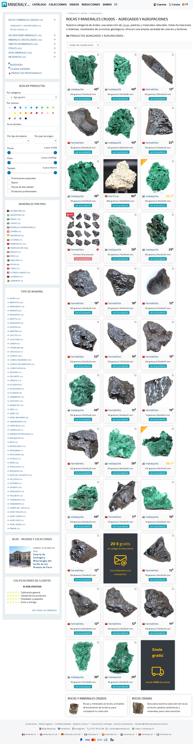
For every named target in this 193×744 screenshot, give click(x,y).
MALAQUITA (17, 438)
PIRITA (14, 462)
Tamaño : (11, 168)
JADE (14, 409)
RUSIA (14, 264)
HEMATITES (16, 405)
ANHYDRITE (16, 314)
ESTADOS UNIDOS (20, 272)
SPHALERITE (17, 491)
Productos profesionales (25, 73)
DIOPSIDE (15, 372)
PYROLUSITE (17, 466)
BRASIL (15, 219)
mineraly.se (163, 734)
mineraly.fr (29, 734)
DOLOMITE (16, 376)
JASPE (14, 413)
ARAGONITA (16, 323)
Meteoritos (17, 56)
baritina (112, 196)
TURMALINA (17, 499)
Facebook (64, 728)
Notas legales (46, 724)
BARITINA (16, 331)
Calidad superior (19, 68)
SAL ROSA (16, 479)
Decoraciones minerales (25, 35)
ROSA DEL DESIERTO (21, 475)
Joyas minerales (20, 52)
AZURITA (15, 327)
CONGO (15, 223)
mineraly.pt (145, 734)
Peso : (10, 158)
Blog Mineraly (47, 728)
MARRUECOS (18, 244)
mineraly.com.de (71, 734)
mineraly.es (109, 734)
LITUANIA (16, 239)
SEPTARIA (16, 483)
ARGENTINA (17, 215)
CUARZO (16, 355)
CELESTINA (16, 339)
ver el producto (83, 98)
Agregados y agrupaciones (25, 25)
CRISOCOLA (16, 351)
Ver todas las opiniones (44, 610)
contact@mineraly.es (119, 728)
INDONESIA (17, 235)
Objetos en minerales (23, 43)
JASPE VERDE (17, 524)
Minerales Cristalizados (25, 39)
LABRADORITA (18, 421)
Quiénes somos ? (81, 724)
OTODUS (15, 458)
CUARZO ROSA (18, 368)
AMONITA (16, 310)
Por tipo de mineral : (17, 136)
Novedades (15, 64)
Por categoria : (14, 92)
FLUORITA (16, 393)
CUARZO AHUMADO (20, 360)
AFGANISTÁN (17, 211)
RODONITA (16, 471)
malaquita (75, 89)
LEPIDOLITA (16, 430)
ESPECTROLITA (18, 512)
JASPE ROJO (17, 520)
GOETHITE (16, 401)
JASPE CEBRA (17, 516)
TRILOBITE (16, 495)
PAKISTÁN (16, 260)
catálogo (73, 13)
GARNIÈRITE (17, 397)
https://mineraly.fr (144, 728)
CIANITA (15, 343)
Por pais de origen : (44, 136)
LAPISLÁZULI (17, 425)
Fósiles (15, 48)
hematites (150, 89)
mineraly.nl (127, 734)
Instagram (78, 728)
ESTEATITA (16, 384)
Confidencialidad (63, 724)
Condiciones (31, 724)
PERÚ (14, 256)
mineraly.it (91, 734)
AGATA (15, 298)
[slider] (9, 152)
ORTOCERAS (17, 454)
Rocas (84, 13)
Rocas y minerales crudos (25, 19)
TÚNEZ (15, 268)
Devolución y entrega (102, 724)
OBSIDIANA (16, 450)
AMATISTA (16, 302)
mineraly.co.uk (49, 734)
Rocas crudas (19, 29)
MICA (14, 442)
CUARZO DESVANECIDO (22, 364)
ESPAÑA (15, 231)
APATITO (15, 319)
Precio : (11, 148)
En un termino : (14, 124)
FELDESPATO (17, 388)
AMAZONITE (17, 306)
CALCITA (15, 335)
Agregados (96, 13)
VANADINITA (17, 504)
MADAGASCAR (19, 248)
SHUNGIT (16, 487)
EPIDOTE (15, 380)
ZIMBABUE (16, 280)
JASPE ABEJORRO (19, 417)
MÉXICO (15, 252)
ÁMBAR (15, 528)
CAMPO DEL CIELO (19, 508)
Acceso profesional (123, 724)
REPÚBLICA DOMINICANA (22, 227)
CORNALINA (16, 347)
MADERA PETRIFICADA (21, 434)
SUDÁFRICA (16, 276)
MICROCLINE (17, 446)
